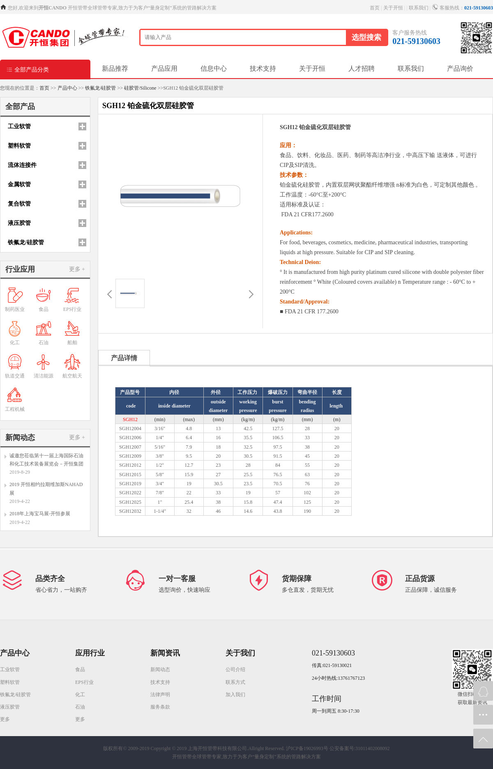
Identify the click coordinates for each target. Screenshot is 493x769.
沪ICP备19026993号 (307, 748)
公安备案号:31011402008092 (359, 748)
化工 (80, 694)
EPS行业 (84, 682)
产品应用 (164, 68)
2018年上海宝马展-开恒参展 (39, 514)
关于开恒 (393, 8)
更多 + (77, 269)
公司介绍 (235, 669)
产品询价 (460, 68)
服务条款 (160, 707)
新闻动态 (160, 669)
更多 (5, 719)
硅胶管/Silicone (140, 88)
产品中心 (67, 88)
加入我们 (235, 694)
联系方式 (235, 682)
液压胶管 (10, 707)
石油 (80, 707)
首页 (375, 8)
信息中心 (213, 68)
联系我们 (418, 8)
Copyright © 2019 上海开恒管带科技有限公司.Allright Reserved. (218, 748)
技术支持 (263, 68)
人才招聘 (361, 68)
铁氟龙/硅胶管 (100, 88)
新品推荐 (115, 68)
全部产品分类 (27, 69)
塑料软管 (10, 682)
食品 (80, 669)
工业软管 (10, 669)
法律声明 (160, 694)
